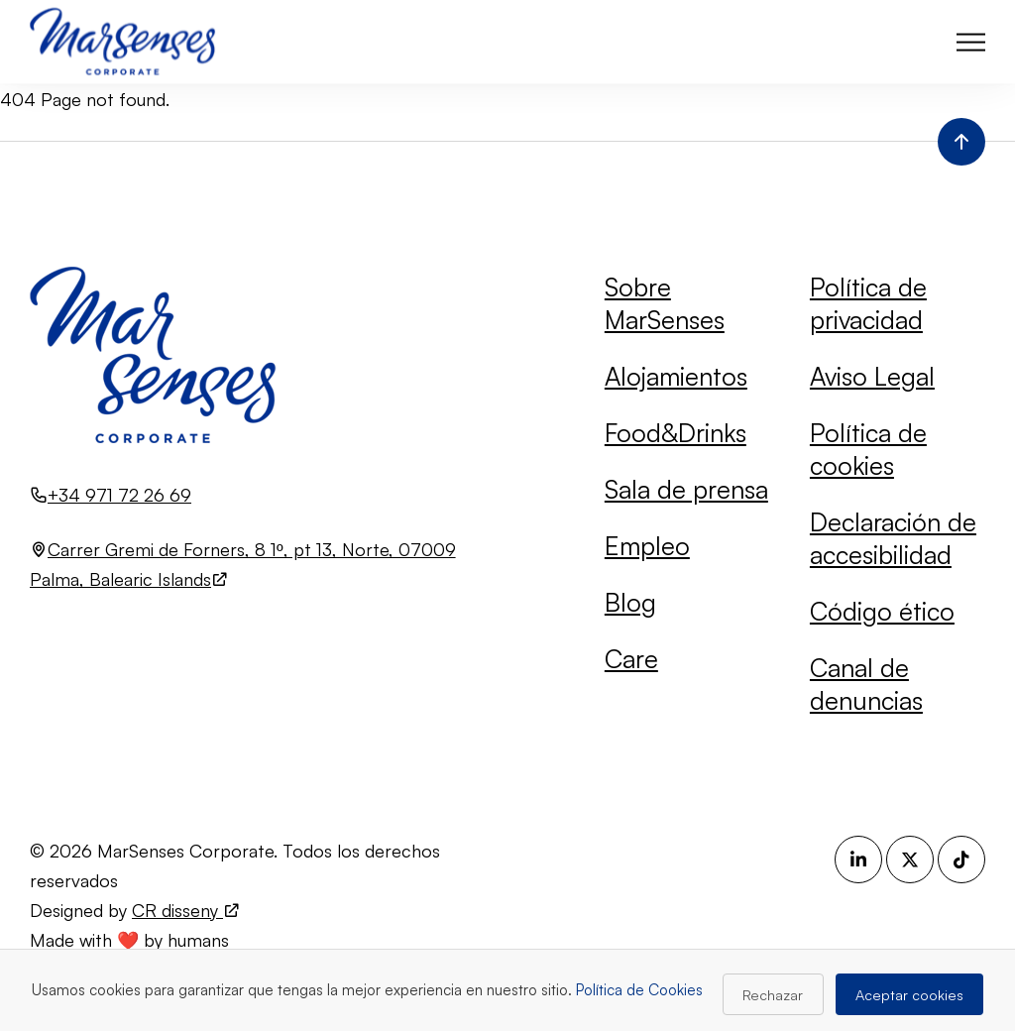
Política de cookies (868, 448)
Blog (630, 602)
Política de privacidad (868, 303)
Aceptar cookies (909, 994)
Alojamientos (676, 376)
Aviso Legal (872, 376)
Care (631, 658)
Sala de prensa (686, 489)
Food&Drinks (675, 432)
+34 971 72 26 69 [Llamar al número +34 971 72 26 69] (119, 495)
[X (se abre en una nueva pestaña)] (910, 859)
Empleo (647, 545)
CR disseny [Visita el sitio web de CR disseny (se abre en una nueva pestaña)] (186, 910)
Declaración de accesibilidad (893, 538)
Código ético (882, 611)
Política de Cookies (639, 989)
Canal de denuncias (866, 683)
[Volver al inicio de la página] (961, 142)
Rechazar (772, 994)
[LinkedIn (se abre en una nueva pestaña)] (858, 859)
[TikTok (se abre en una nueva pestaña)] (961, 859)
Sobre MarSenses (665, 303)
